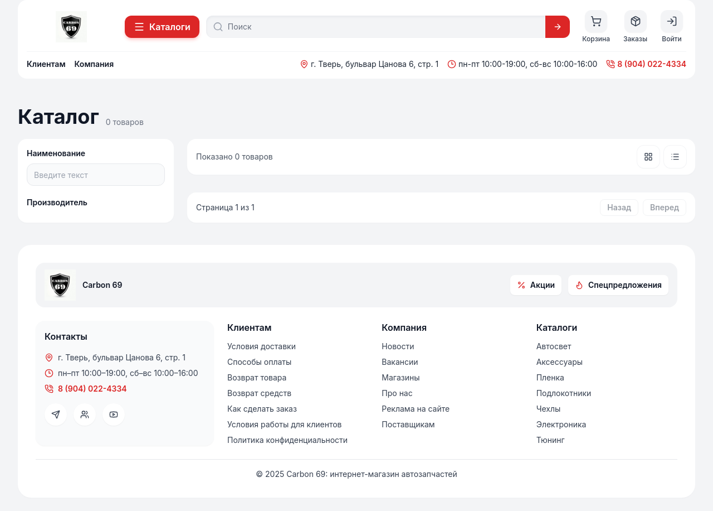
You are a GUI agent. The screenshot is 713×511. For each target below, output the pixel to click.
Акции (536, 285)
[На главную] (71, 26)
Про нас (397, 393)
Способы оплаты (259, 362)
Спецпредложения (618, 285)
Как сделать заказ (262, 408)
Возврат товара (256, 377)
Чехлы (548, 408)
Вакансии (400, 362)
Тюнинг (550, 440)
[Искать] (557, 27)
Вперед (664, 207)
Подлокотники (564, 393)
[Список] (675, 157)
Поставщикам (408, 424)
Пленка (550, 377)
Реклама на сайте (416, 408)
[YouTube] (113, 414)
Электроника (561, 424)
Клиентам (46, 64)
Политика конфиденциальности (287, 440)
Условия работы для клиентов (284, 424)
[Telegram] (56, 414)
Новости (398, 346)
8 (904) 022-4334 (646, 64)
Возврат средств (259, 393)
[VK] (85, 414)
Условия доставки (261, 346)
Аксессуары (559, 362)
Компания (94, 64)
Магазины (400, 377)
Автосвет (554, 346)
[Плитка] (648, 157)
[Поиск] (383, 26)
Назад (619, 207)
